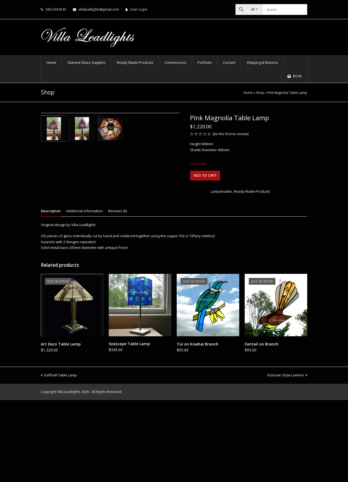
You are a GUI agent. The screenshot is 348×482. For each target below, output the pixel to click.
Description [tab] (51, 292)
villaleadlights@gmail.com (98, 9)
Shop (260, 92)
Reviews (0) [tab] (117, 292)
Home (248, 92)
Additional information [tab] (84, 292)
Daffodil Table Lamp (59, 457)
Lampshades (221, 191)
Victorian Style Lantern (287, 457)
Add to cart (205, 175)
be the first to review (231, 133)
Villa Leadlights (68, 473)
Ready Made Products (252, 191)
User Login (138, 9)
